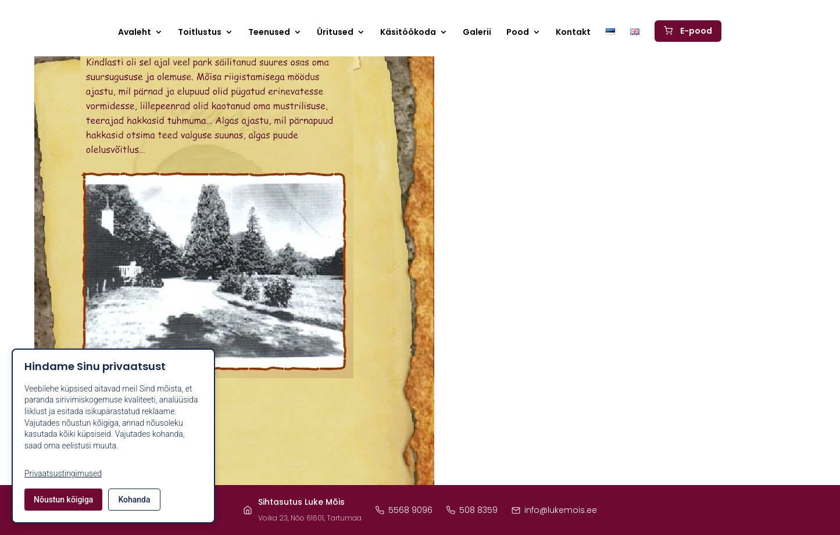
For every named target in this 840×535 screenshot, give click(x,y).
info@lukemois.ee (554, 510)
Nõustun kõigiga (63, 499)
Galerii (477, 33)
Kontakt (573, 33)
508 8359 (472, 510)
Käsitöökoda (408, 33)
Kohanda (134, 499)
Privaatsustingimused (63, 473)
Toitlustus (199, 33)
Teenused (269, 33)
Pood (517, 33)
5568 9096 (404, 510)
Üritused (335, 33)
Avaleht (134, 33)
